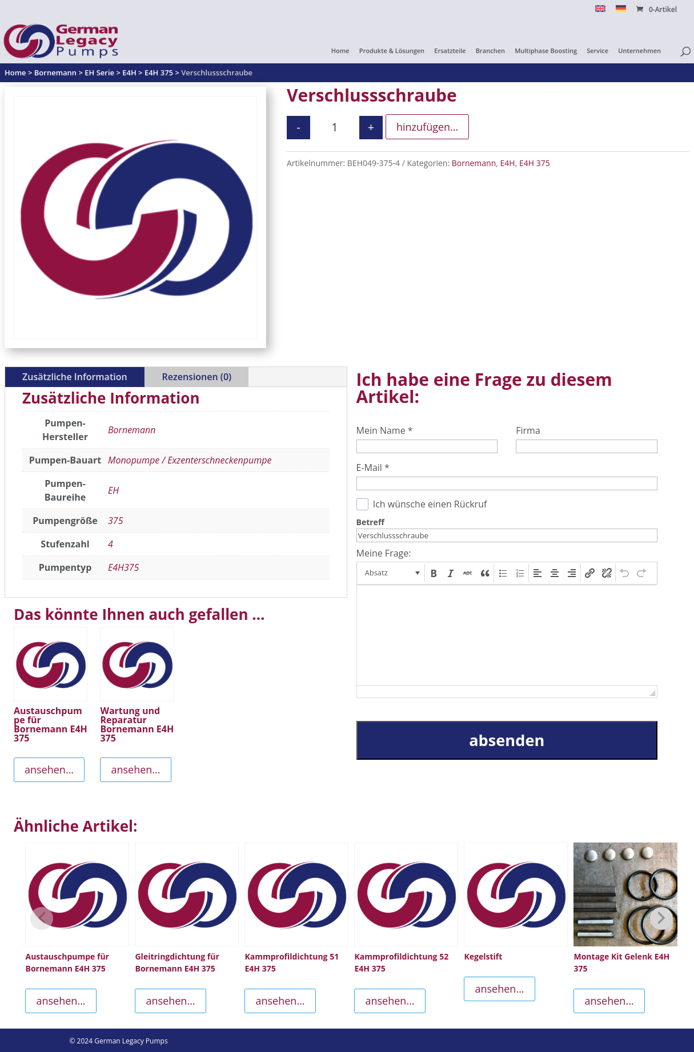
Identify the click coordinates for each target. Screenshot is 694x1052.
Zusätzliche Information (74, 376)
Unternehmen (639, 51)
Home (340, 51)
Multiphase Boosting (546, 51)
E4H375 (123, 567)
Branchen (490, 51)
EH (113, 490)
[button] (391, 573)
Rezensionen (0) (196, 376)
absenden (506, 740)
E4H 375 (534, 163)
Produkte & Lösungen (391, 51)
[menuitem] (600, 11)
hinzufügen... (427, 127)
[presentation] (391, 573)
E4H (507, 163)
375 (115, 520)
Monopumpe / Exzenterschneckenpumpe (189, 460)
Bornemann (474, 163)
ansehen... (49, 769)
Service (597, 51)
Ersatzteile (450, 51)
